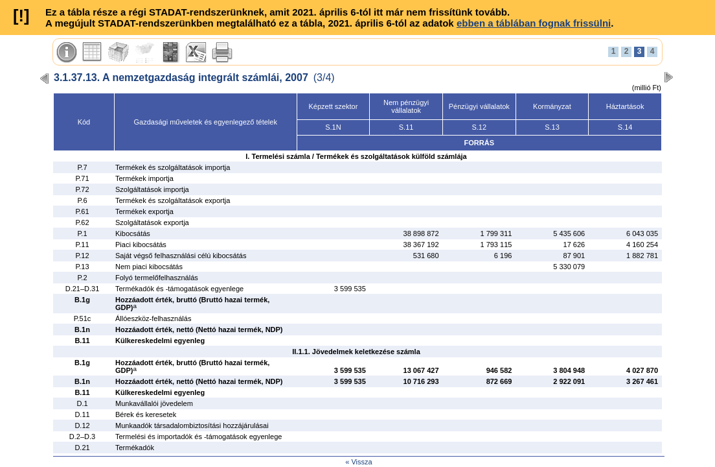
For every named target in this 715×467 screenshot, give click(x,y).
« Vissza (358, 462)
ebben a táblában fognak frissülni (534, 23)
